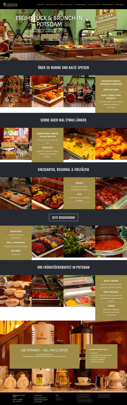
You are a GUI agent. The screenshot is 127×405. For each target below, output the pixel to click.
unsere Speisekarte (83, 396)
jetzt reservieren (49, 36)
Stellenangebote (119, 4)
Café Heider (40, 4)
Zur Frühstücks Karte (49, 43)
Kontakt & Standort (107, 4)
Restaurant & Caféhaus (65, 4)
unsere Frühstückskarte (84, 400)
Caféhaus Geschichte (94, 4)
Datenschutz (59, 399)
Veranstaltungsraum (80, 4)
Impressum (58, 397)
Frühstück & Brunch (51, 4)
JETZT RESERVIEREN (63, 217)
